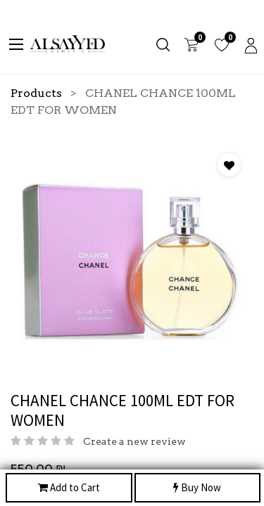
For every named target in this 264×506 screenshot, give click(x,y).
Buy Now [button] (197, 488)
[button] (229, 165)
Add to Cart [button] (69, 488)
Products (36, 93)
